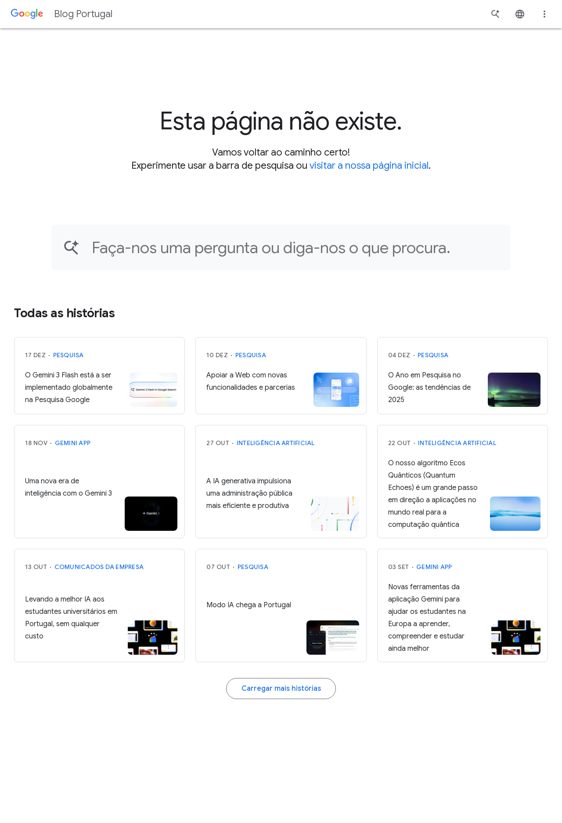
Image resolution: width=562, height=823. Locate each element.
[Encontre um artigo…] (295, 248)
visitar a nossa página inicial (369, 165)
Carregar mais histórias (281, 688)
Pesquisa (68, 355)
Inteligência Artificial (276, 443)
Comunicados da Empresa (99, 567)
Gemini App (73, 443)
